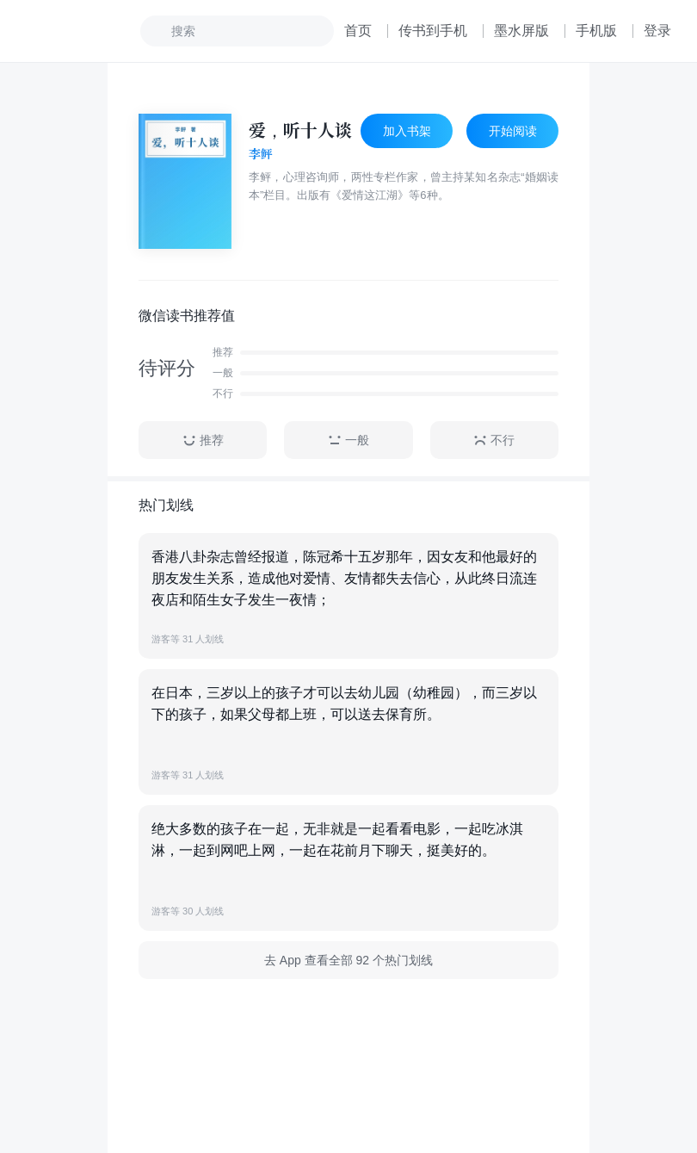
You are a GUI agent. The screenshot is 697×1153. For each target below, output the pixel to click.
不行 (494, 440)
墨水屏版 (521, 30)
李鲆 (261, 154)
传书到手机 (432, 30)
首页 (358, 30)
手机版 (596, 30)
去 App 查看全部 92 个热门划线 (348, 960)
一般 (348, 440)
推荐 (203, 440)
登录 (657, 30)
